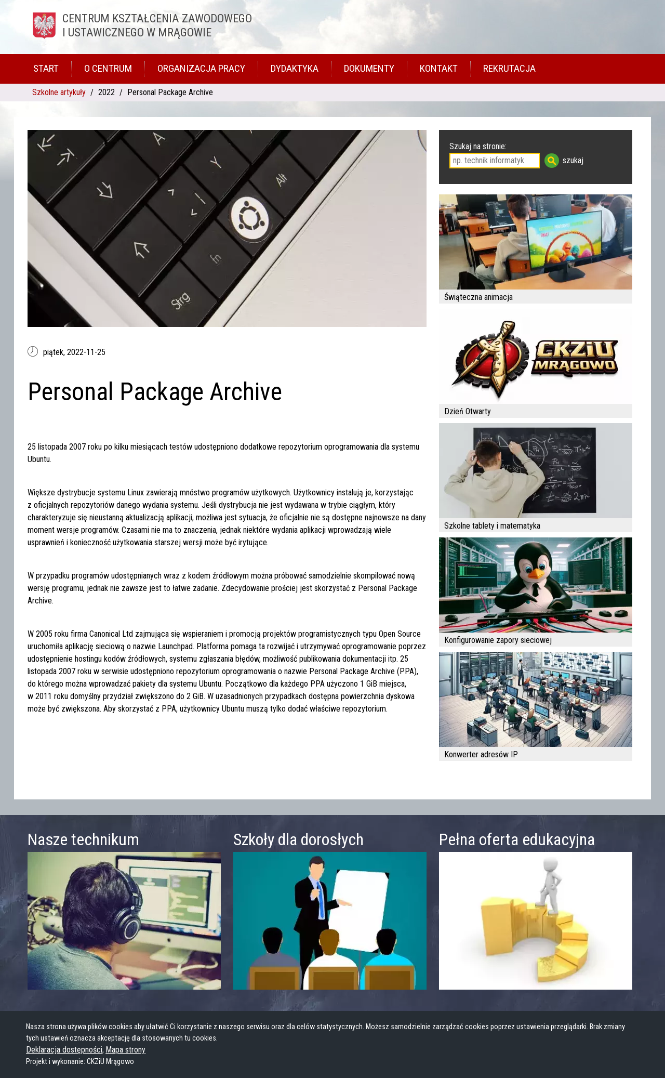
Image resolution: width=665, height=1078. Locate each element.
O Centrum (108, 68)
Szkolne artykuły (59, 92)
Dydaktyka (294, 68)
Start (46, 68)
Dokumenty (369, 68)
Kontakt (439, 68)
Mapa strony (125, 1050)
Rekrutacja (509, 68)
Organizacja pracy (201, 68)
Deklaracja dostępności (64, 1050)
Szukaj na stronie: (478, 146)
